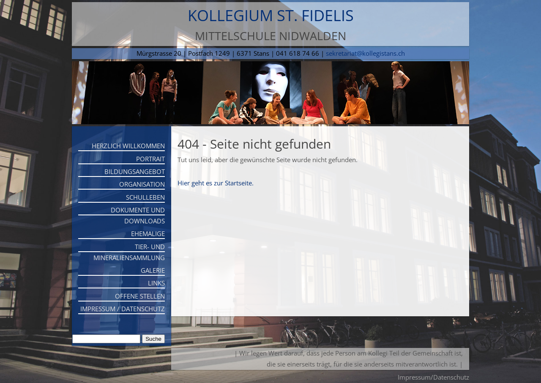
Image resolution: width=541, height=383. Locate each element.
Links (156, 283)
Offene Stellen (140, 296)
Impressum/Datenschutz (433, 377)
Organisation (142, 184)
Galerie (153, 270)
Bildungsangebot (134, 171)
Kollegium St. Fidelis (271, 15)
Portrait (150, 159)
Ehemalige (148, 233)
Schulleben (145, 197)
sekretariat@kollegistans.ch (365, 53)
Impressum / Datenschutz (122, 308)
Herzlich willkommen (128, 145)
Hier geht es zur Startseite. (216, 183)
